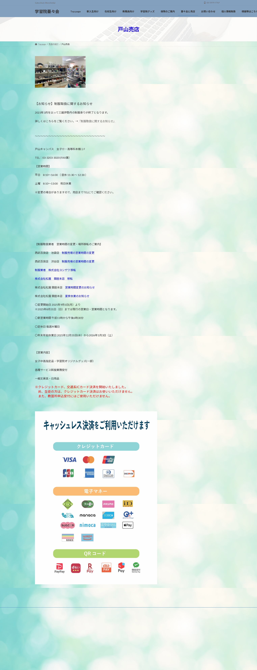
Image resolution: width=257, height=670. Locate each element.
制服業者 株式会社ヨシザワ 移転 (55, 270)
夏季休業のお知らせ (77, 296)
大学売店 (177, 65)
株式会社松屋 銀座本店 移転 (54, 278)
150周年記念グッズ (183, 108)
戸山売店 (177, 79)
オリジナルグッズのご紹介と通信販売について (196, 100)
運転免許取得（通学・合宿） (188, 122)
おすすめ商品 (180, 115)
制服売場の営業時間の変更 (78, 252)
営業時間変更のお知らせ (80, 287)
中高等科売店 (180, 72)
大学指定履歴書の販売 (184, 136)
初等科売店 (178, 86)
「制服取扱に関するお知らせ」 (97, 121)
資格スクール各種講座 (184, 129)
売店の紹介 (177, 58)
